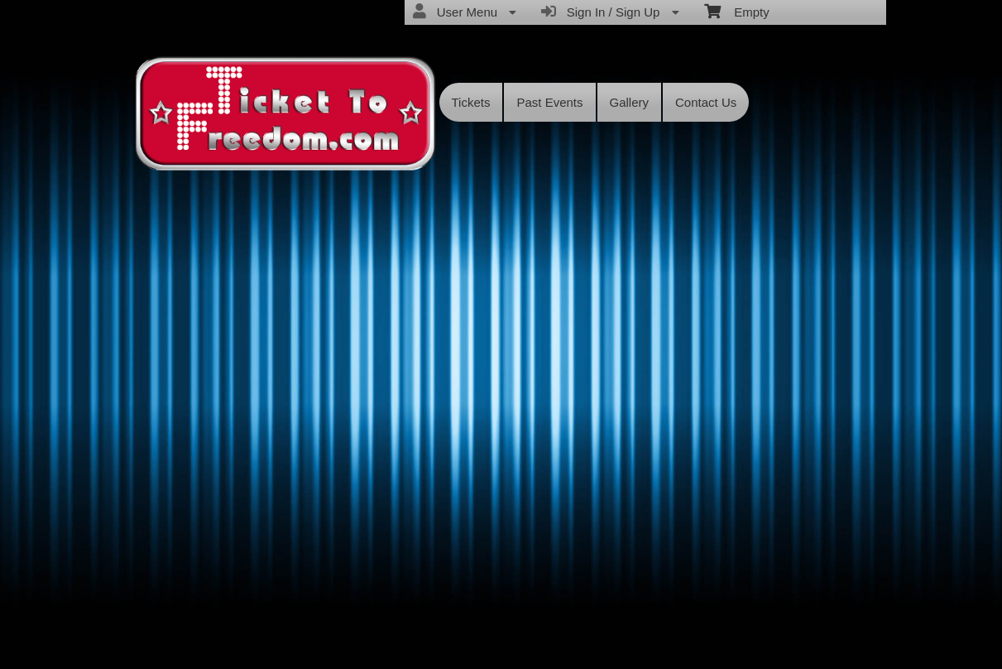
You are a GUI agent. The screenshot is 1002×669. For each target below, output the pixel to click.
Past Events (549, 102)
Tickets (471, 102)
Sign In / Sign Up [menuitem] (609, 11)
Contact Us (705, 102)
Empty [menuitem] (736, 10)
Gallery (630, 102)
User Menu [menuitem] (464, 11)
